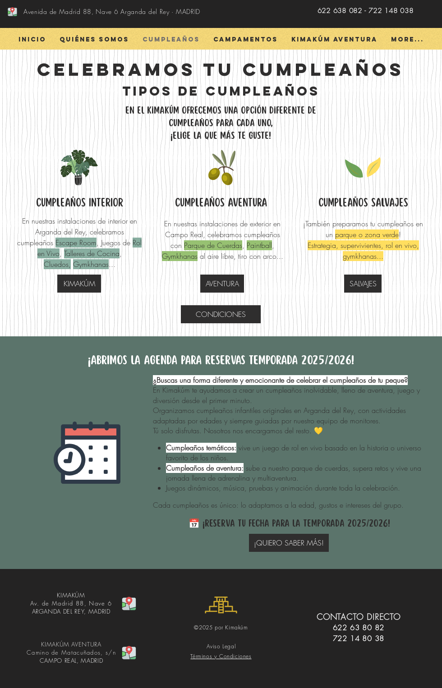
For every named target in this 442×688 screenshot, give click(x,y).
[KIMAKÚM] (79, 284)
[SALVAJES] (363, 284)
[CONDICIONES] (221, 314)
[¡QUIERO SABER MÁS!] (289, 543)
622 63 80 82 (359, 628)
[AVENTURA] (222, 284)
